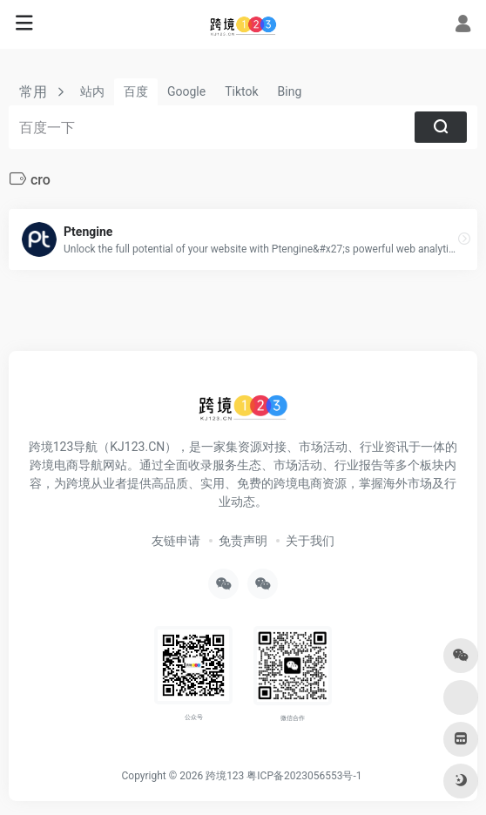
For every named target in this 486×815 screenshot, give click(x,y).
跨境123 (225, 776)
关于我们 (310, 541)
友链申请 (176, 541)
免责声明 (243, 541)
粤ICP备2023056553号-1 (303, 776)
